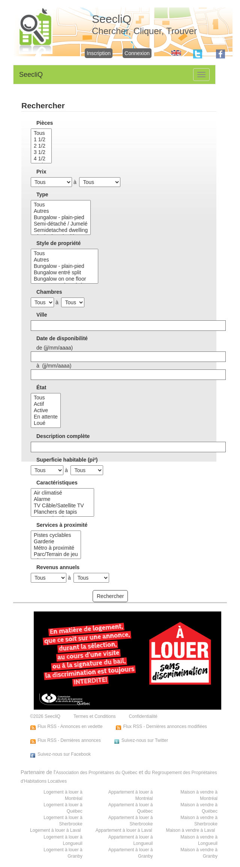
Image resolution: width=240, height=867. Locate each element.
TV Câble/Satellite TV (62, 505)
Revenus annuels (58, 567)
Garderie (56, 541)
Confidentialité (143, 716)
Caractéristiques (57, 483)
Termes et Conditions (95, 716)
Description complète (63, 436)
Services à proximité (61, 525)
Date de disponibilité (62, 338)
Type (42, 194)
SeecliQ (31, 74)
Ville (41, 315)
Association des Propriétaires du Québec (96, 772)
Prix (41, 172)
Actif (45, 404)
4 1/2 (41, 158)
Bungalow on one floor (64, 279)
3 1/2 (41, 152)
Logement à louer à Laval (55, 830)
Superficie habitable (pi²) (67, 460)
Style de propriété (58, 243)
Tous (41, 133)
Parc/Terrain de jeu (56, 554)
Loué (45, 423)
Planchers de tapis (62, 512)
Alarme (62, 499)
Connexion (137, 53)
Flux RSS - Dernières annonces (69, 740)
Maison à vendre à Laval (190, 830)
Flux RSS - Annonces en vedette (70, 726)
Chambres (49, 292)
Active (45, 410)
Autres (60, 211)
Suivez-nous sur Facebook (64, 754)
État (41, 387)
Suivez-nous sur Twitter (145, 740)
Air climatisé (62, 493)
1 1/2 (41, 139)
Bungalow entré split (64, 272)
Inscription (99, 53)
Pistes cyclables (56, 535)
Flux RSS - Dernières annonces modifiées (165, 726)
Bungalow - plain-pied (60, 217)
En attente (45, 417)
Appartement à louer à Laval (124, 830)
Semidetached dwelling (60, 230)
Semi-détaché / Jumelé (60, 224)
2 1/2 (41, 146)
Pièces (44, 123)
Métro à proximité (56, 548)
